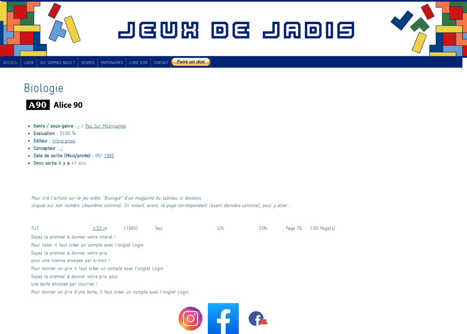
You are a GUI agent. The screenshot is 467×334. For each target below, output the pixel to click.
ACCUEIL (10, 62)
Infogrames (63, 140)
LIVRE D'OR (138, 62)
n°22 (100, 228)
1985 (109, 155)
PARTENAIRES (112, 62)
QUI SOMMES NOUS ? (57, 62)
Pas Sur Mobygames (105, 126)
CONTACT (161, 62)
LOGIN (29, 62)
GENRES (87, 62)
